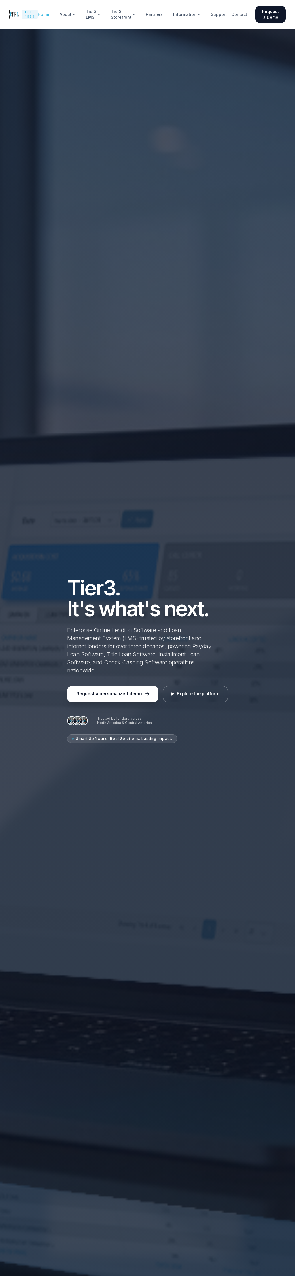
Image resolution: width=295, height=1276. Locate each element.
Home (43, 14)
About (67, 14)
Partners (154, 14)
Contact (239, 14)
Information (187, 14)
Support (219, 14)
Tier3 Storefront (123, 14)
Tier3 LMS (93, 14)
